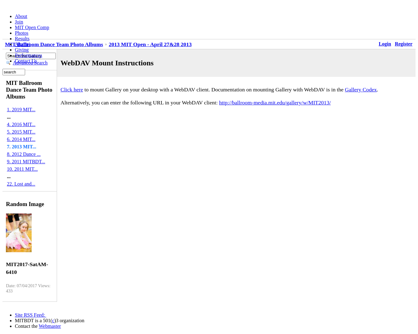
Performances (28, 55)
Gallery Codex (361, 89)
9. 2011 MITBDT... (26, 161)
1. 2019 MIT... (21, 109)
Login (385, 43)
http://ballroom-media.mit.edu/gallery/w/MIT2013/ (275, 102)
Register (403, 43)
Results (22, 38)
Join (19, 21)
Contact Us (26, 61)
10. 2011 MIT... (22, 169)
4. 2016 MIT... (21, 124)
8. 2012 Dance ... (24, 154)
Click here (71, 89)
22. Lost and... (21, 184)
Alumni (22, 44)
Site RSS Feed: (30, 315)
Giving (22, 49)
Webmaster (50, 326)
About (21, 16)
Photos (22, 33)
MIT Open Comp (32, 27)
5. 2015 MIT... (21, 131)
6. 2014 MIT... (21, 139)
